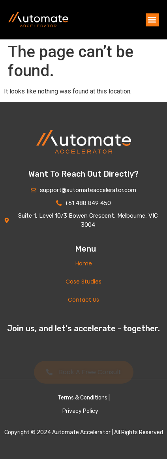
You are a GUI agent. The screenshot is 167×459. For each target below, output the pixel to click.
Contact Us (83, 300)
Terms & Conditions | (84, 397)
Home (83, 263)
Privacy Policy (80, 411)
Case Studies (83, 281)
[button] (152, 19)
